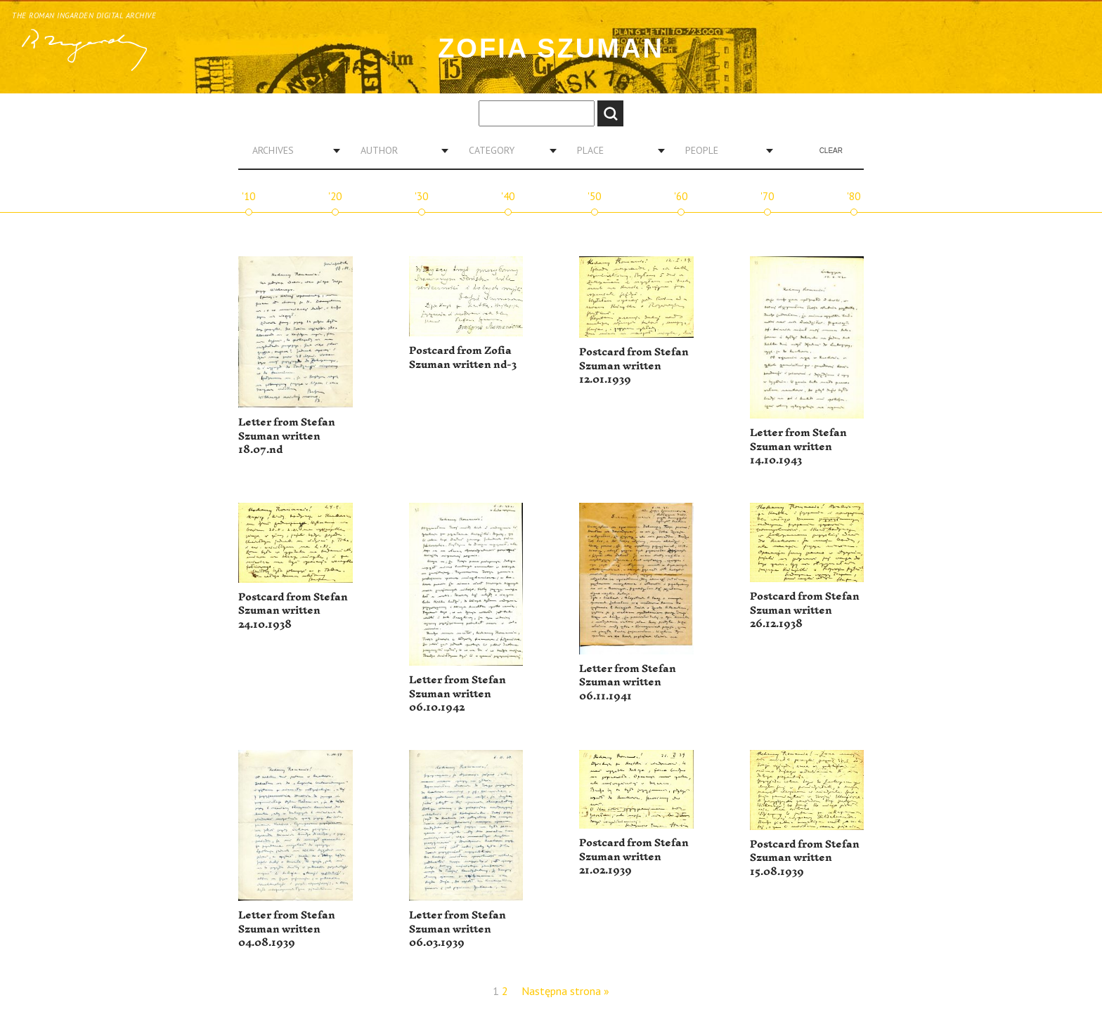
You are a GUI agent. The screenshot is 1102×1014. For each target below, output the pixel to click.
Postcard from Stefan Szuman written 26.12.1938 (805, 610)
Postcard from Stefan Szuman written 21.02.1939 (634, 857)
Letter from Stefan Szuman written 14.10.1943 (798, 447)
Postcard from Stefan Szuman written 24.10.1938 (293, 611)
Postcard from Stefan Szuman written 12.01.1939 (634, 366)
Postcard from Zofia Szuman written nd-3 (463, 357)
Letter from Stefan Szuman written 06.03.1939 (457, 929)
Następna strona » (565, 991)
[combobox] (291, 150)
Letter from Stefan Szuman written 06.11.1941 (627, 683)
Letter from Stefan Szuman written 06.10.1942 (457, 694)
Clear (831, 150)
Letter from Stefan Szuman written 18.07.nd (286, 436)
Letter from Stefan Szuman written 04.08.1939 (286, 929)
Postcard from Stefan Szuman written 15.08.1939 (805, 858)
